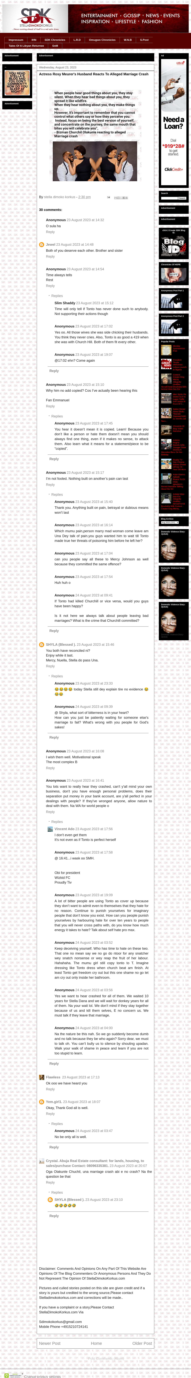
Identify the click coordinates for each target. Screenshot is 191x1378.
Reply (50, 232)
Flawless (53, 1077)
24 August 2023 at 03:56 (94, 990)
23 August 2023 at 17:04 (94, 553)
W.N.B (128, 39)
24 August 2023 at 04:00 (94, 1028)
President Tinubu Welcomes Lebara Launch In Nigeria (179, 365)
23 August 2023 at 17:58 (94, 852)
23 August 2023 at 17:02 (94, 326)
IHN (34, 39)
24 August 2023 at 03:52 (94, 942)
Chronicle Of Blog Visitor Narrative (178, 428)
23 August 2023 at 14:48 (74, 244)
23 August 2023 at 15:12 (94, 303)
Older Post (142, 1343)
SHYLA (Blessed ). (61, 644)
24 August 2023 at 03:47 (94, 1131)
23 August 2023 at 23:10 (104, 1200)
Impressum (16, 39)
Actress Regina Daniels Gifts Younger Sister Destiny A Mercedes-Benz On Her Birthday (173, 447)
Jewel (50, 244)
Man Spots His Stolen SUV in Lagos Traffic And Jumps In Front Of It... (179, 399)
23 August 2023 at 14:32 (85, 220)
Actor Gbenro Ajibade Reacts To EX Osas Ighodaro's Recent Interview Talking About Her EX (173, 481)
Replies (57, 296)
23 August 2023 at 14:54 (85, 269)
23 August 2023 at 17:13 (81, 1077)
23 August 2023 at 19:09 (94, 895)
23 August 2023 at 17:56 (94, 829)
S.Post (144, 39)
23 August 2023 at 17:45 (94, 423)
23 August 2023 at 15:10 (85, 385)
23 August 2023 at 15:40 (94, 502)
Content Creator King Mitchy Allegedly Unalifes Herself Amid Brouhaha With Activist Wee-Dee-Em (173, 382)
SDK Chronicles (55, 39)
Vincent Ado (65, 829)
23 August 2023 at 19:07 (94, 354)
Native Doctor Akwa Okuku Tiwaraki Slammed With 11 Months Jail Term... (173, 415)
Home (96, 1343)
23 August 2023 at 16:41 (85, 780)
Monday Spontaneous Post (179, 348)
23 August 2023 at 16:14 (94, 525)
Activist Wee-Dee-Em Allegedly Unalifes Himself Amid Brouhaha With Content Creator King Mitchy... (173, 501)
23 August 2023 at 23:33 (94, 683)
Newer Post (49, 1343)
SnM (55, 45)
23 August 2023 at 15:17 (85, 472)
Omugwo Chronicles (102, 39)
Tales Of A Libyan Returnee (26, 45)
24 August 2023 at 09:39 (94, 707)
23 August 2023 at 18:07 (81, 1102)
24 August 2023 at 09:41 (94, 595)
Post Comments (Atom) (106, 1358)
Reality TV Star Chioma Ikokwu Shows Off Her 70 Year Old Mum (179, 465)
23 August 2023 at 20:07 (128, 1166)
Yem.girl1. (54, 1102)
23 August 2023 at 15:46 (95, 644)
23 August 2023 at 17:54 (94, 577)
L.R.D (77, 39)
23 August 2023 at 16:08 (85, 751)
